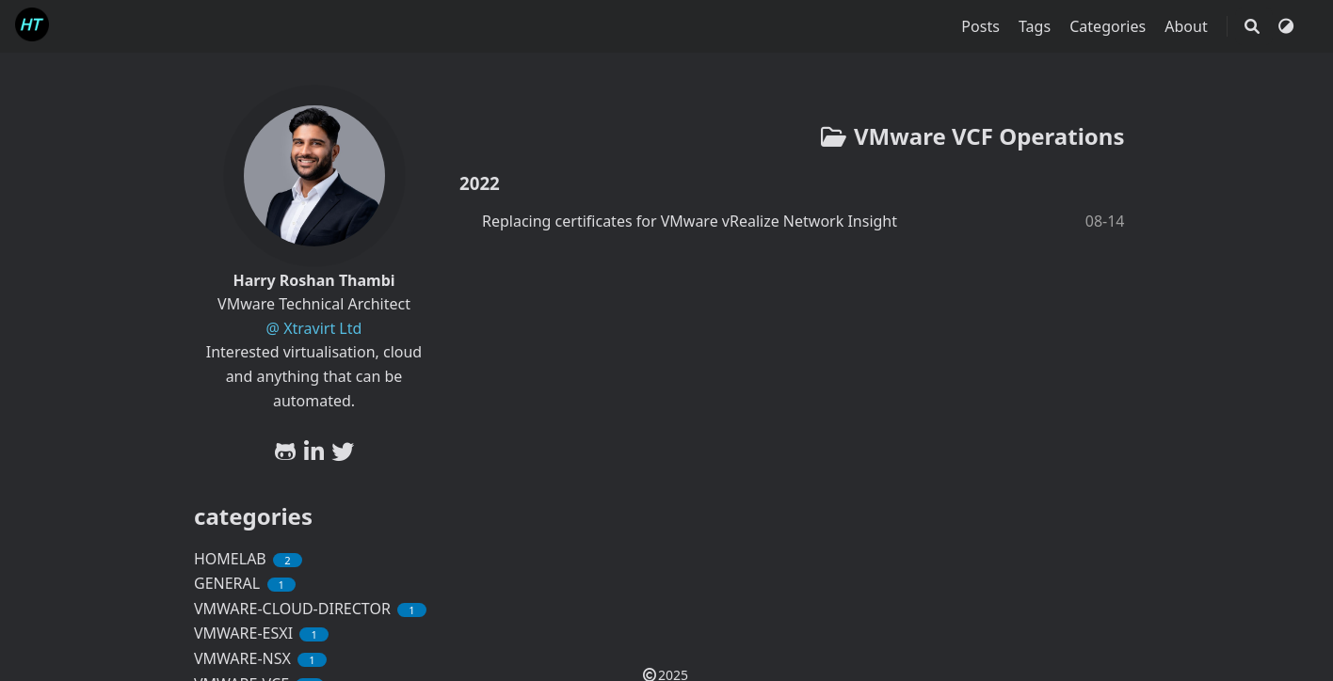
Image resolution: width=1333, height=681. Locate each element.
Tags (1036, 26)
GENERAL (245, 583)
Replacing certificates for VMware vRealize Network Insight (689, 221)
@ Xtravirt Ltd (314, 328)
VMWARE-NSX (260, 658)
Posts (982, 26)
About (1188, 26)
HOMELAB (248, 558)
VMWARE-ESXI (261, 633)
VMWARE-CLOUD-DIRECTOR (310, 608)
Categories (1109, 26)
